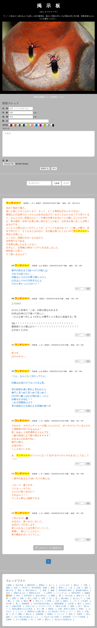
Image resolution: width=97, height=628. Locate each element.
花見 (16, 588)
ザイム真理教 (21, 619)
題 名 (5, 121)
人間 (39, 619)
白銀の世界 (16, 606)
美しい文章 (32, 598)
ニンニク (61, 614)
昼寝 (72, 606)
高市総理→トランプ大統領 (74, 617)
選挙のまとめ (19, 593)
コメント (6, 128)
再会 (19, 590)
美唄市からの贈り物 (35, 611)
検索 (56, 183)
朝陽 (20, 614)
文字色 (5, 125)
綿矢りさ (80, 596)
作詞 (8, 593)
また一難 (40, 609)
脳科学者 (31, 585)
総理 (14, 598)
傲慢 (52, 590)
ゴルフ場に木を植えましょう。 (27, 617)
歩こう (51, 585)
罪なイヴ (39, 601)
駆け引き (9, 590)
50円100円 (76, 593)
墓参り (66, 601)
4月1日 (24, 588)
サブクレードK (45, 606)
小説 (78, 588)
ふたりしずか (64, 585)
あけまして (77, 598)
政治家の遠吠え (82, 590)
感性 (86, 588)
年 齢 (5, 113)
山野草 (49, 593)
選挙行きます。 (35, 593)
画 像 (20, 162)
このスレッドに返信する (48, 548)
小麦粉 (9, 585)
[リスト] (47, 97)
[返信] (78, 203)
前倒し (81, 609)
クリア (66, 183)
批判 (70, 614)
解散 (53, 596)
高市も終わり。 (31, 590)
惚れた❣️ (28, 601)
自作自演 (28, 596)
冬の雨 (9, 604)
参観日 (41, 585)
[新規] (36, 97)
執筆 (44, 590)
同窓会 (51, 609)
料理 (49, 601)
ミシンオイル (61, 593)
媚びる (29, 614)
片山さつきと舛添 (51, 617)
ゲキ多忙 (84, 601)
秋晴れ (50, 614)
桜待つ (61, 588)
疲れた (76, 585)
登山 (79, 611)
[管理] (53, 97)
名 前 (5, 108)
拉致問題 (39, 614)
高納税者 (25, 604)
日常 (43, 598)
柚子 (79, 604)
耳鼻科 (9, 619)
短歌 (22, 598)
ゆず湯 (70, 604)
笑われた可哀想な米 (63, 619)
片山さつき (30, 606)
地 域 (5, 117)
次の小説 (68, 596)
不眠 (85, 585)
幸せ (18, 596)
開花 (53, 588)
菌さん (48, 619)
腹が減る (65, 598)
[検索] (41, 97)
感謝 (8, 588)
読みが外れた (41, 596)
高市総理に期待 (65, 590)
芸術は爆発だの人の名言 (22, 609)
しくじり (19, 611)
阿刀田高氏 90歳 (39, 588)
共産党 (79, 614)
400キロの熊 (61, 606)
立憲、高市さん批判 (66, 609)
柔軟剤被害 (59, 604)
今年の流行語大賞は (41, 604)
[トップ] (60, 97)
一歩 (70, 588)
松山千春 (19, 585)
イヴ (75, 601)
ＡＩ (71, 611)
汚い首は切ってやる (56, 611)
